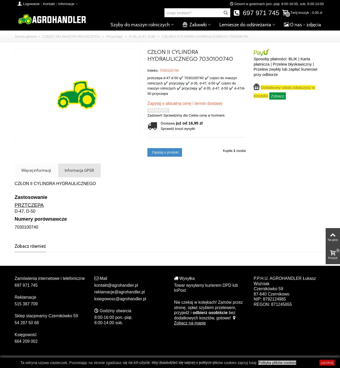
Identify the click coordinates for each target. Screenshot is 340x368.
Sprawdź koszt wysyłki (178, 129)
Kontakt (49, 4)
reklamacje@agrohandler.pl (119, 292)
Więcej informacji (36, 170)
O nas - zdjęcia (302, 24)
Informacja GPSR (79, 170)
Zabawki (194, 24)
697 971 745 (256, 12)
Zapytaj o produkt (164, 152)
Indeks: (153, 70)
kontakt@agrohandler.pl (116, 285)
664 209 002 (26, 341)
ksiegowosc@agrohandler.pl (120, 299)
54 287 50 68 (27, 322)
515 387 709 (26, 304)
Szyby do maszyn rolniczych (140, 25)
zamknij (327, 363)
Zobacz (277, 96)
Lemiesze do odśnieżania (245, 25)
